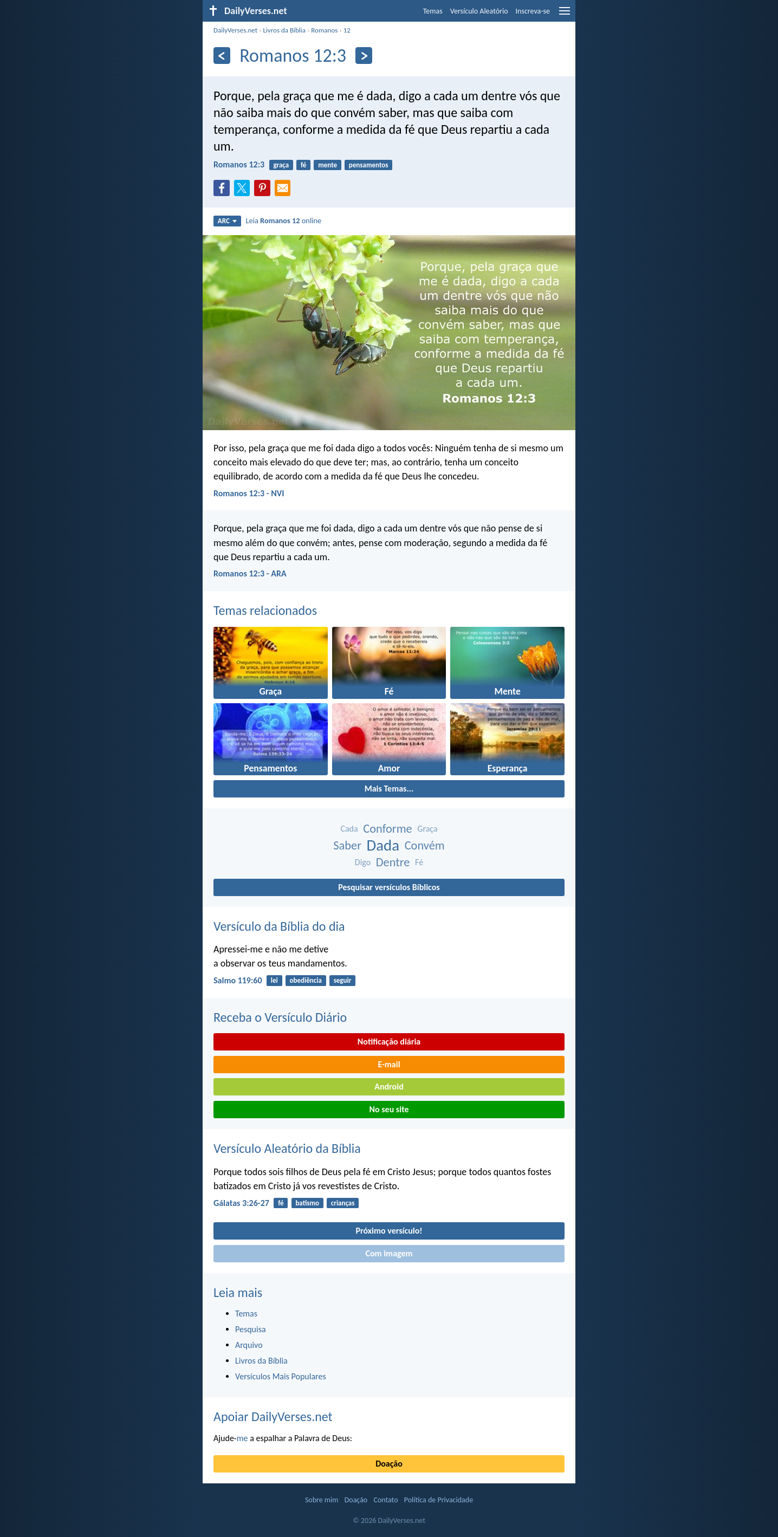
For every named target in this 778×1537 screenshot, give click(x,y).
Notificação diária (389, 1041)
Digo (363, 862)
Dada (383, 845)
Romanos (324, 30)
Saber (347, 845)
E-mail (389, 1064)
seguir (343, 980)
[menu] (564, 15)
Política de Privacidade (438, 1499)
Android (388, 1086)
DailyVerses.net (235, 30)
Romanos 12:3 (238, 164)
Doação (389, 1463)
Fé (419, 862)
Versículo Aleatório (479, 11)
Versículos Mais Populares (280, 1376)
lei (274, 980)
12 (347, 30)
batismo (307, 1203)
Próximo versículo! (388, 1230)
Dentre (393, 862)
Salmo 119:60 (237, 980)
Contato (385, 1499)
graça (281, 165)
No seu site (389, 1109)
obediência (306, 980)
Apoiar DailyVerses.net (273, 1416)
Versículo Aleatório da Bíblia (287, 1148)
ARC (227, 221)
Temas (433, 11)
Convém (425, 845)
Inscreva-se (533, 11)
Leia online (283, 220)
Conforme (387, 828)
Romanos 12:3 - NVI (248, 493)
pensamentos (368, 165)
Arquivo (249, 1345)
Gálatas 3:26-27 (241, 1203)
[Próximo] (363, 55)
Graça (427, 828)
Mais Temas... (389, 788)
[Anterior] (221, 55)
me (242, 1438)
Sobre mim (322, 1499)
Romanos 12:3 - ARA (250, 573)
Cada (349, 828)
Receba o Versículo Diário (280, 1017)
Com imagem (388, 1253)
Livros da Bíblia (284, 30)
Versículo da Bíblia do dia (279, 926)
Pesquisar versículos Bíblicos (388, 887)
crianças (343, 1203)
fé (303, 165)
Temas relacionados (265, 610)
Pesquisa (250, 1329)
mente (327, 165)
